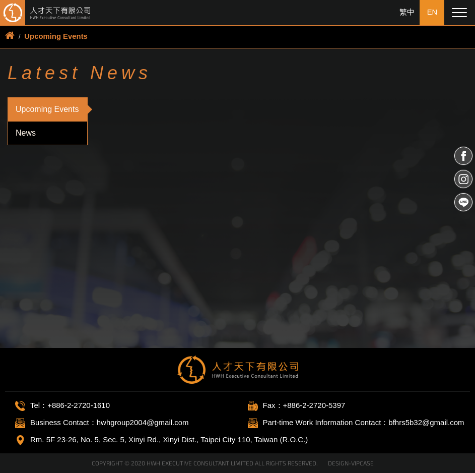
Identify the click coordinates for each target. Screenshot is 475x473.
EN (432, 12)
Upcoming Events (56, 36)
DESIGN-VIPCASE (351, 462)
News (26, 132)
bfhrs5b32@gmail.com (426, 422)
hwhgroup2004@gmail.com (143, 422)
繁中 (406, 12)
